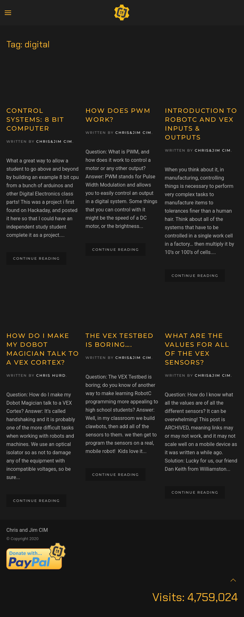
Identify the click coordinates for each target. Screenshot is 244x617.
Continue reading (36, 258)
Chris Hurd (51, 375)
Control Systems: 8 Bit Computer (35, 119)
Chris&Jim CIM (54, 141)
